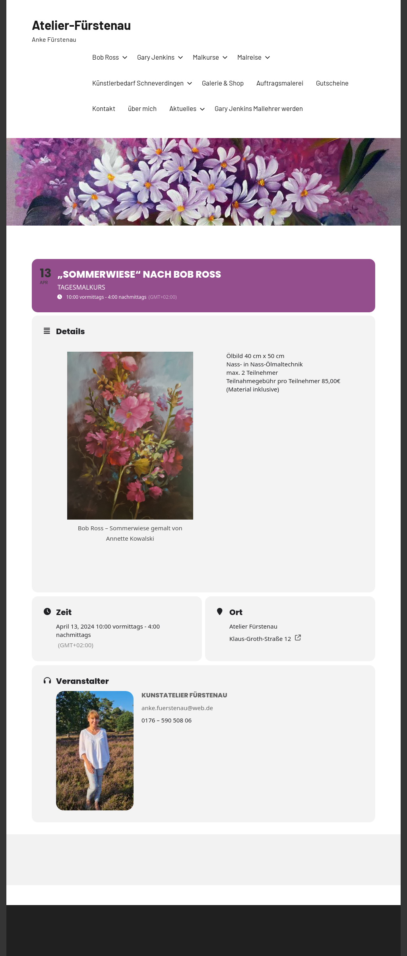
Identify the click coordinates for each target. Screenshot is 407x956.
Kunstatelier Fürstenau (184, 695)
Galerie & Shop (223, 83)
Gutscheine (332, 83)
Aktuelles (185, 108)
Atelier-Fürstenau (82, 24)
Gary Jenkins (158, 57)
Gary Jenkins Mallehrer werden (259, 108)
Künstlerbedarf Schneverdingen (140, 83)
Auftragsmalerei (279, 83)
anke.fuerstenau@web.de (177, 708)
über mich (142, 108)
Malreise (252, 57)
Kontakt (103, 108)
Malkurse (209, 57)
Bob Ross (108, 57)
